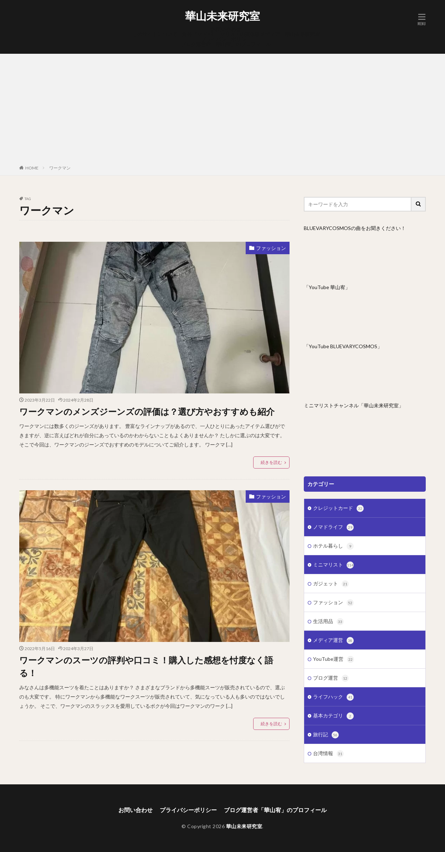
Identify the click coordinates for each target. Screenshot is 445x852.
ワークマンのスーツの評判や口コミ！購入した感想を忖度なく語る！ (146, 666)
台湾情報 (328, 753)
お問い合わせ (226, 29)
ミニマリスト (333, 565)
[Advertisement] (222, 111)
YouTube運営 (333, 659)
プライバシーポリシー (226, 39)
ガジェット (331, 583)
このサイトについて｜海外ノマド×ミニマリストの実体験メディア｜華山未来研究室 (226, 34)
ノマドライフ (333, 527)
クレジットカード (338, 508)
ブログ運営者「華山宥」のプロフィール (226, 44)
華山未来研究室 (222, 16)
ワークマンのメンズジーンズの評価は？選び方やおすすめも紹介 (147, 411)
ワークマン (60, 168)
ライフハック (333, 697)
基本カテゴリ (333, 716)
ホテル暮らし (333, 546)
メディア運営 (333, 640)
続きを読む (271, 462)
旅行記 (326, 734)
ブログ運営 (331, 678)
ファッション (271, 248)
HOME (32, 168)
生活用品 (328, 621)
